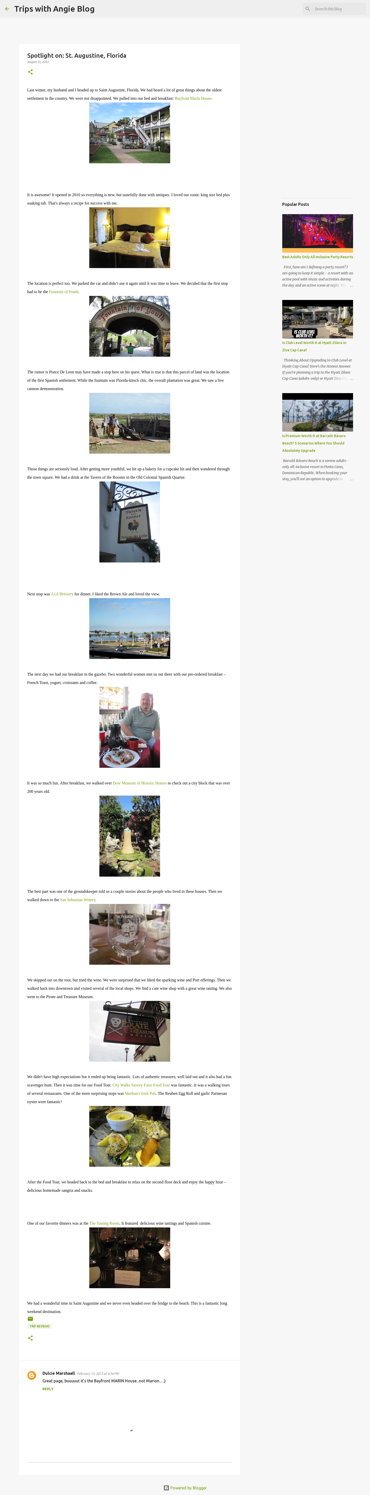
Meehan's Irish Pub (140, 1093)
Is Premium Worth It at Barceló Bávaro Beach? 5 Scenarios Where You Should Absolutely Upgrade (314, 443)
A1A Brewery (62, 594)
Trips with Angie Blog (54, 8)
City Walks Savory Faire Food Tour (141, 1085)
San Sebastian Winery (77, 900)
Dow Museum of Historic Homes (140, 783)
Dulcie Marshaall (58, 1373)
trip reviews (39, 1326)
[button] (30, 72)
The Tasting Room (104, 1223)
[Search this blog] (339, 9)
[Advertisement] (307, 168)
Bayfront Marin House (193, 98)
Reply (48, 1389)
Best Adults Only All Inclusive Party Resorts (317, 257)
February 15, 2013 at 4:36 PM (98, 1373)
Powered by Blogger (185, 1488)
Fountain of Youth (63, 292)
